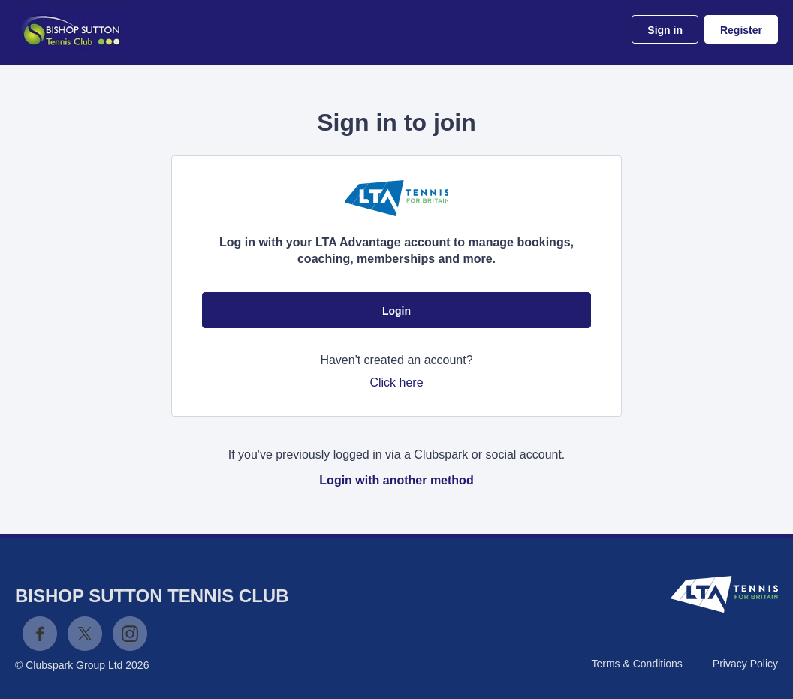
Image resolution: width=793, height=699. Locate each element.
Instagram (130, 633)
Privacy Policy (745, 664)
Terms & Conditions (636, 664)
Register (741, 30)
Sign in (665, 30)
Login (396, 311)
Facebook (40, 633)
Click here (396, 382)
